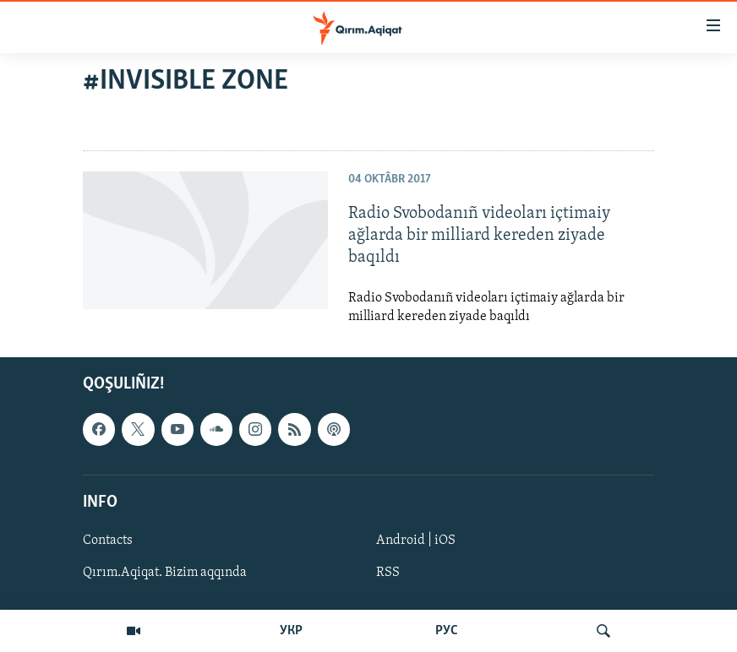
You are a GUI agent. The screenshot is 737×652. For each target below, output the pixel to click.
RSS (388, 572)
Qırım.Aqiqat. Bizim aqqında (165, 572)
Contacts (108, 540)
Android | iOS (416, 540)
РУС (446, 631)
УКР (291, 631)
